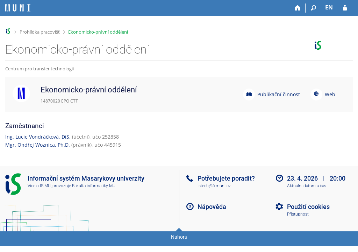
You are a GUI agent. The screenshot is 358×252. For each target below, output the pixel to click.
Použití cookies (308, 206)
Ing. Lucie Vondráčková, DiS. (38, 136)
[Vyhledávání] (313, 8)
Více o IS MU (39, 185)
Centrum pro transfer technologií (39, 68)
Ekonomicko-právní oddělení (98, 32)
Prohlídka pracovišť (40, 32)
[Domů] (298, 8)
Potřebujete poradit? (226, 178)
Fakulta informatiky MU (93, 185)
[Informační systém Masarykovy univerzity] (17, 8)
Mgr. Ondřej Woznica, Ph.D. (37, 144)
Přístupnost (298, 214)
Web (330, 94)
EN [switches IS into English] (329, 7)
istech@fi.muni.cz (214, 185)
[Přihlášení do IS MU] (345, 8)
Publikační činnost (278, 94)
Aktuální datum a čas (306, 185)
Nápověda (212, 206)
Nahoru (179, 237)
